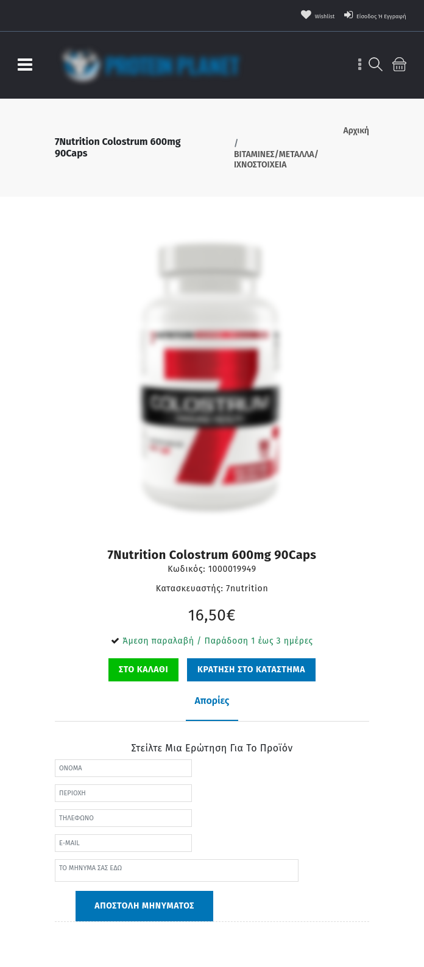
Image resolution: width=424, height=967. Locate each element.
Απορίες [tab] (212, 700)
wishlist (286, 15)
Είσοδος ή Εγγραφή (362, 15)
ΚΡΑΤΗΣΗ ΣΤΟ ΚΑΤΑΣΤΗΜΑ (251, 669)
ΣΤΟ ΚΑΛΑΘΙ (143, 669)
